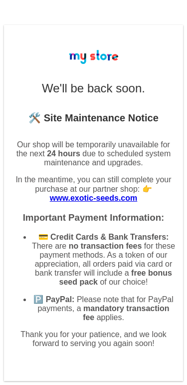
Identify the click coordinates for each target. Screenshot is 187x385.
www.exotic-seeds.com (93, 198)
